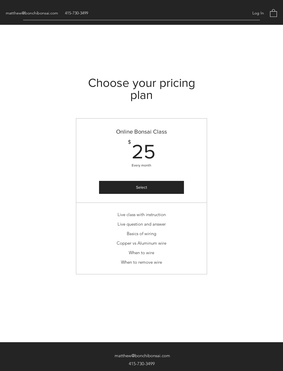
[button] (273, 13)
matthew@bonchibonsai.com (32, 13)
